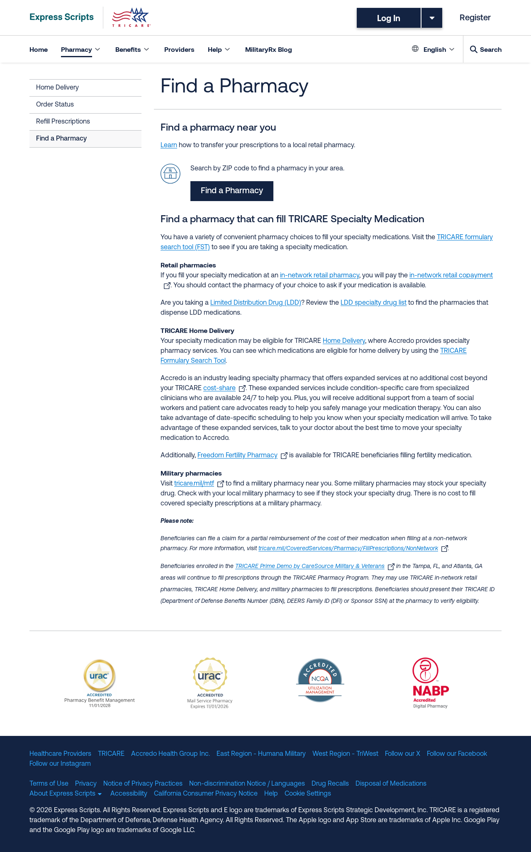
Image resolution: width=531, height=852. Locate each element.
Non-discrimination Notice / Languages (247, 784)
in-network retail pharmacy (319, 275)
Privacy (86, 784)
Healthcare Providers (60, 754)
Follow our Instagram (60, 764)
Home (38, 49)
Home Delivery (57, 88)
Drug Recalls (330, 784)
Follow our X (402, 754)
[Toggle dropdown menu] (431, 18)
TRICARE (111, 754)
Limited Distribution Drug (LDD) (255, 303)
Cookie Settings (308, 794)
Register (475, 18)
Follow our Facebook (457, 754)
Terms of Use (48, 784)
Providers (179, 49)
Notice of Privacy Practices (143, 784)
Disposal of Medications (391, 784)
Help (271, 794)
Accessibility (128, 794)
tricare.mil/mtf (194, 484)
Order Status (55, 105)
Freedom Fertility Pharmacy (237, 455)
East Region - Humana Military (261, 754)
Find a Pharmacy (61, 139)
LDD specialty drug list (374, 303)
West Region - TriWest (345, 754)
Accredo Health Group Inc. (170, 754)
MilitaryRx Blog (268, 49)
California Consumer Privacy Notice (206, 794)
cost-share (219, 388)
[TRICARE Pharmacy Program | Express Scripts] (90, 18)
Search (491, 49)
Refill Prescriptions (63, 122)
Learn (169, 145)
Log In (388, 18)
